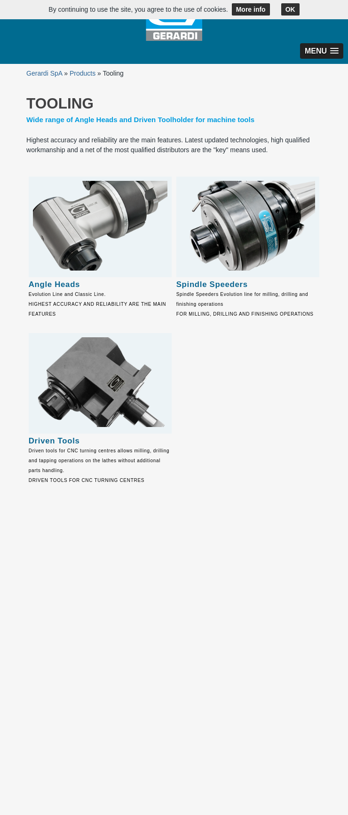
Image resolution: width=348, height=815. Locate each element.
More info (251, 9)
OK (290, 9)
